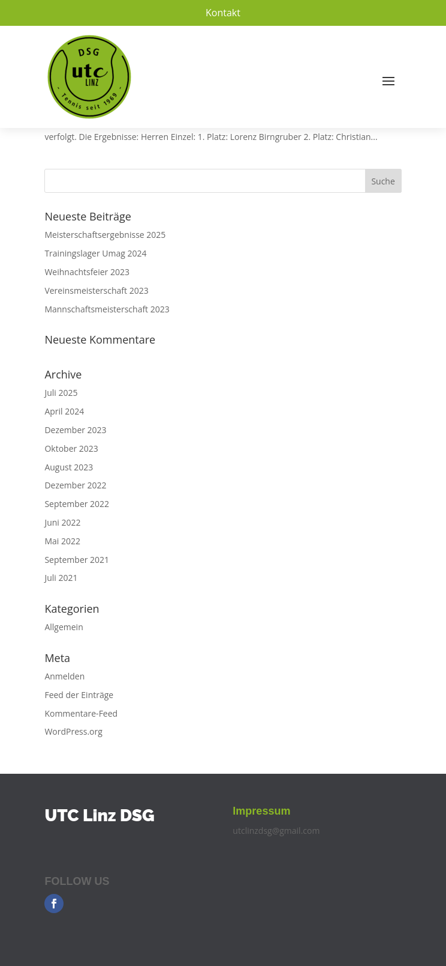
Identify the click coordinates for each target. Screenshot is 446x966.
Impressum (261, 811)
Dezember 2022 (75, 485)
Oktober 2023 (71, 448)
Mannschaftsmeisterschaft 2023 (106, 309)
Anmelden (64, 676)
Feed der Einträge (78, 694)
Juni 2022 (62, 522)
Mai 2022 (62, 541)
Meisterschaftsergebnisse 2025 (104, 234)
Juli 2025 (60, 392)
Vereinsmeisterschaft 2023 (96, 290)
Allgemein (63, 627)
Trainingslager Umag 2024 (95, 253)
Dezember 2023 (75, 430)
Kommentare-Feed (80, 713)
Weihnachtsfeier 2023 (86, 272)
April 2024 (64, 411)
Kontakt (223, 12)
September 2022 (76, 503)
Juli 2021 (60, 577)
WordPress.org (73, 731)
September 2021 (76, 559)
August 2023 (68, 467)
